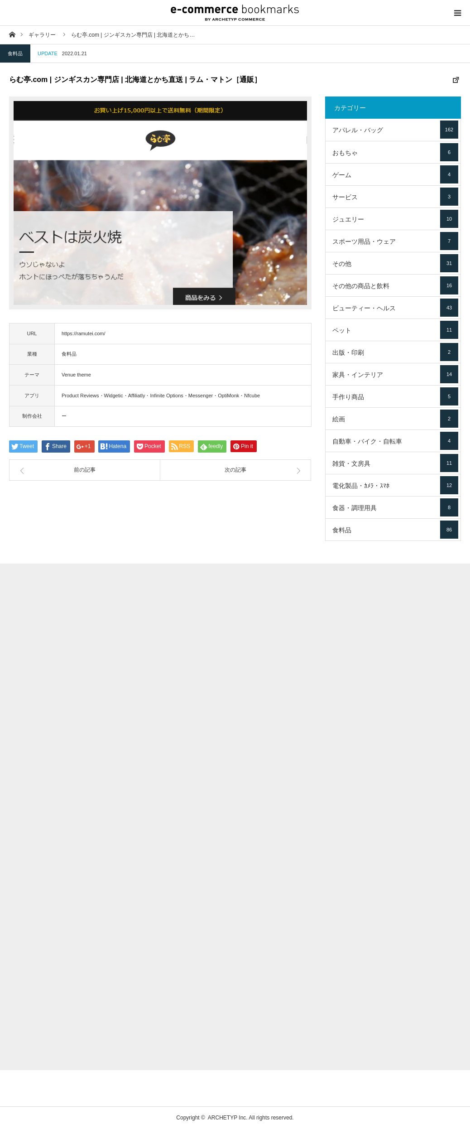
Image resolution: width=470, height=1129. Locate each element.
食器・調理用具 (395, 507)
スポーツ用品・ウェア (395, 241)
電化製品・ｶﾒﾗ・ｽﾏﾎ (395, 485)
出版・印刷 (395, 352)
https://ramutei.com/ (84, 333)
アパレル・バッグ (395, 130)
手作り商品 (395, 396)
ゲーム (395, 174)
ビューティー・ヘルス (395, 308)
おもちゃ (395, 152)
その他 (395, 263)
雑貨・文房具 (395, 463)
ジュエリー (395, 219)
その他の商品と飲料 (395, 285)
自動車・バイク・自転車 (395, 441)
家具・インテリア (395, 374)
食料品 (15, 53)
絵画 (395, 419)
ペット (395, 330)
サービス (395, 197)
